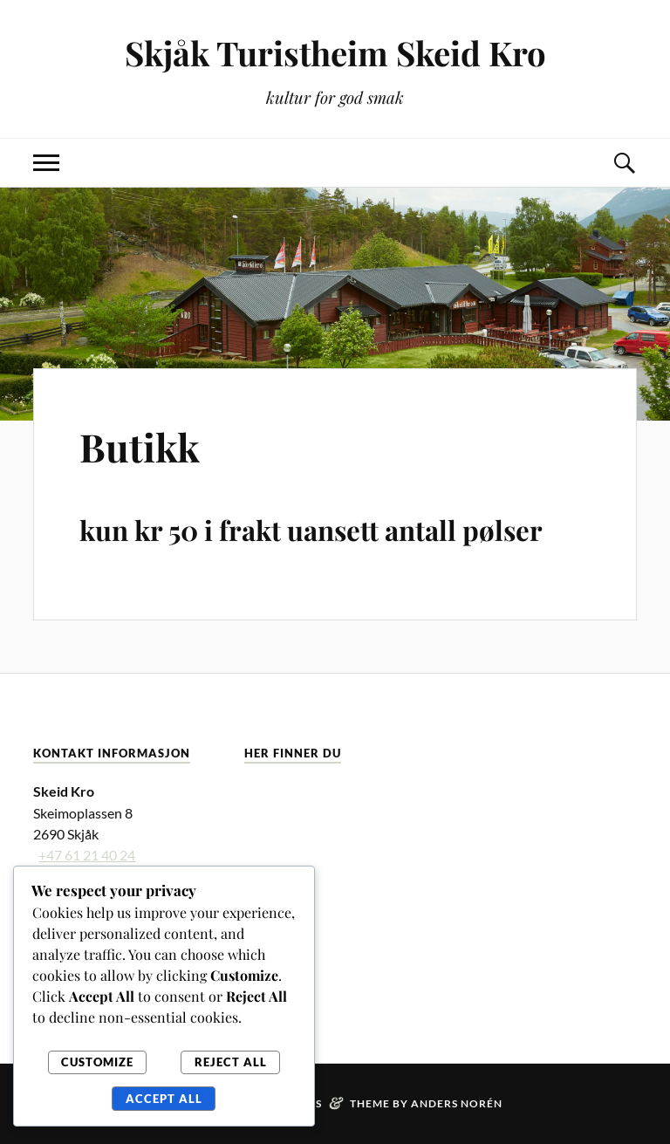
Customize (97, 1062)
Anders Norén (456, 1103)
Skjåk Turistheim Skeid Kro (335, 53)
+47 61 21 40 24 (86, 854)
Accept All (164, 1099)
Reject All (231, 1062)
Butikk (139, 446)
